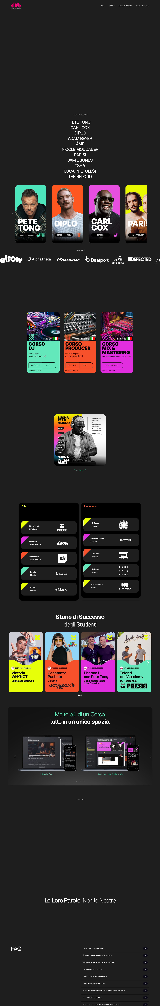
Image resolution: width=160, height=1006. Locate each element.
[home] (16, 5)
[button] (113, 5)
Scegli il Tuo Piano (142, 6)
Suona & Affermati (125, 6)
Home (102, 6)
